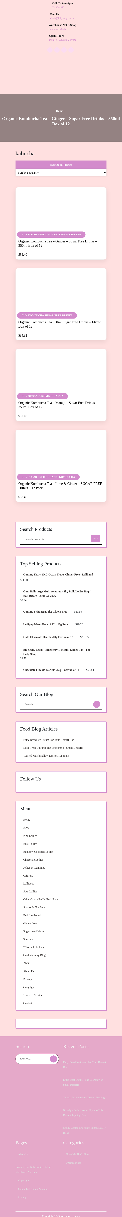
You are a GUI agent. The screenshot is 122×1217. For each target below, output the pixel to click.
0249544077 (60, 7)
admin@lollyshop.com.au (63, 18)
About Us (29, 963)
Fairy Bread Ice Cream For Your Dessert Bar (53, 731)
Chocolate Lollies (34, 851)
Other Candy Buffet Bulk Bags (43, 891)
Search (94, 523)
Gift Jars (29, 867)
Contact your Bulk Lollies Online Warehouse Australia (35, 1166)
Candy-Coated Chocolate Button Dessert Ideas (83, 1127)
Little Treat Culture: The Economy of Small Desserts (58, 739)
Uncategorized (75, 1159)
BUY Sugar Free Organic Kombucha (48, 461)
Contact (28, 995)
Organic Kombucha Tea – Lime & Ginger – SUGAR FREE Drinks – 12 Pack (59, 470)
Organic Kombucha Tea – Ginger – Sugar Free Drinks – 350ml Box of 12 (56, 225)
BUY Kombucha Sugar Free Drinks (47, 300)
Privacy (28, 971)
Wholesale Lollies (34, 939)
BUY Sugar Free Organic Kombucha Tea (51, 216)
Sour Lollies (31, 883)
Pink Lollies (30, 827)
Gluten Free (31, 915)
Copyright (29, 979)
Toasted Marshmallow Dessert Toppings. (50, 747)
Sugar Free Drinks (35, 923)
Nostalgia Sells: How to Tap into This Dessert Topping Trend (82, 1109)
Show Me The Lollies (79, 1151)
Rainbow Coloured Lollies (40, 843)
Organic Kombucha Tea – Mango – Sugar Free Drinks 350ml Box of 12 (56, 389)
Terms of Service (34, 987)
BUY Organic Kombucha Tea (42, 380)
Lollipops (29, 875)
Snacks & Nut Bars (36, 899)
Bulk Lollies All (33, 907)
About (27, 955)
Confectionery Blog (36, 947)
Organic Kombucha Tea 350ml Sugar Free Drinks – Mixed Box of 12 (60, 309)
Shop (26, 819)
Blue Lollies (30, 835)
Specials (28, 931)
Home (59, 92)
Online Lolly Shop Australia (34, 1185)
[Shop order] (61, 154)
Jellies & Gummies (35, 859)
